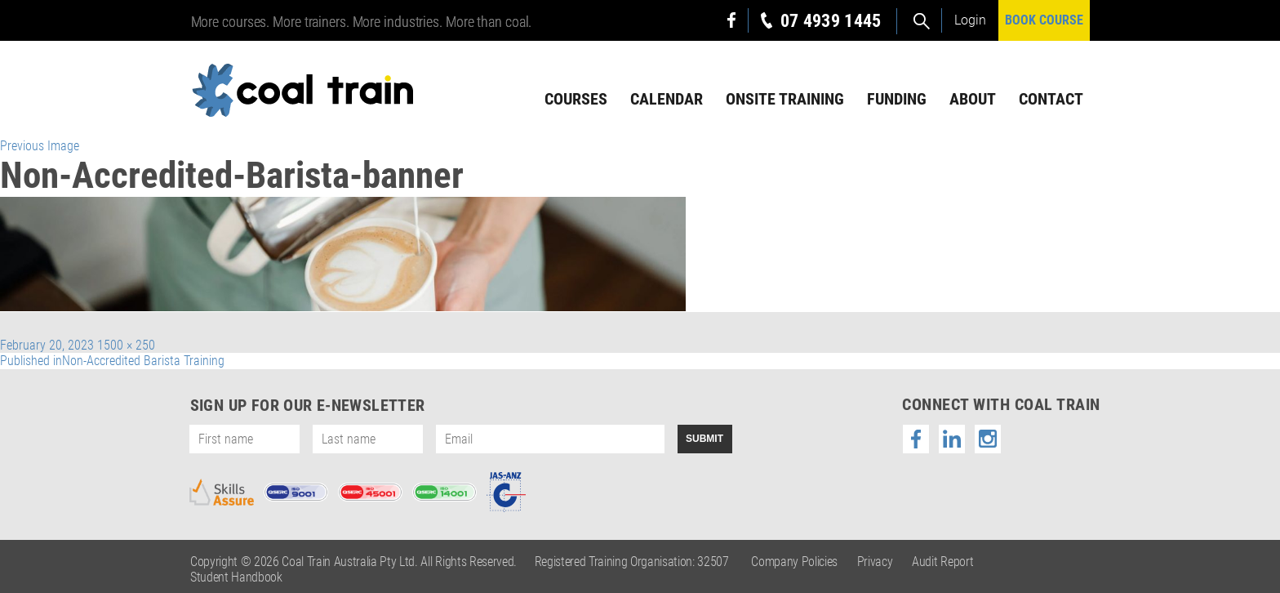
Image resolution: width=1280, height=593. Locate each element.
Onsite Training (785, 99)
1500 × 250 (126, 345)
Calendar (666, 99)
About (972, 99)
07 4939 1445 (831, 21)
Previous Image (39, 146)
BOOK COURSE (1044, 20)
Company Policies (794, 561)
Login (970, 20)
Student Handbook (236, 577)
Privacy (875, 561)
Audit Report (942, 561)
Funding (897, 99)
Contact (1051, 99)
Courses (575, 99)
